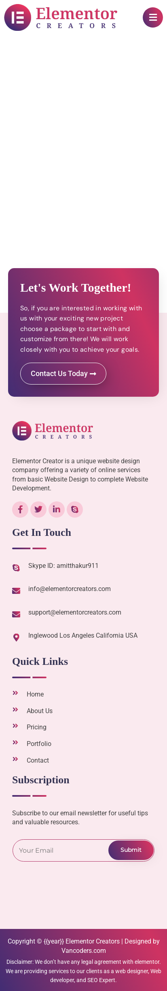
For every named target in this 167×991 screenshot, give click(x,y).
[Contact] (15, 759)
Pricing (37, 727)
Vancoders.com (83, 950)
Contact (38, 760)
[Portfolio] (15, 742)
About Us (40, 711)
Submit (131, 850)
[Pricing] (15, 725)
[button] (153, 17)
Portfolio (39, 744)
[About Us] (15, 709)
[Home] (15, 693)
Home (35, 694)
